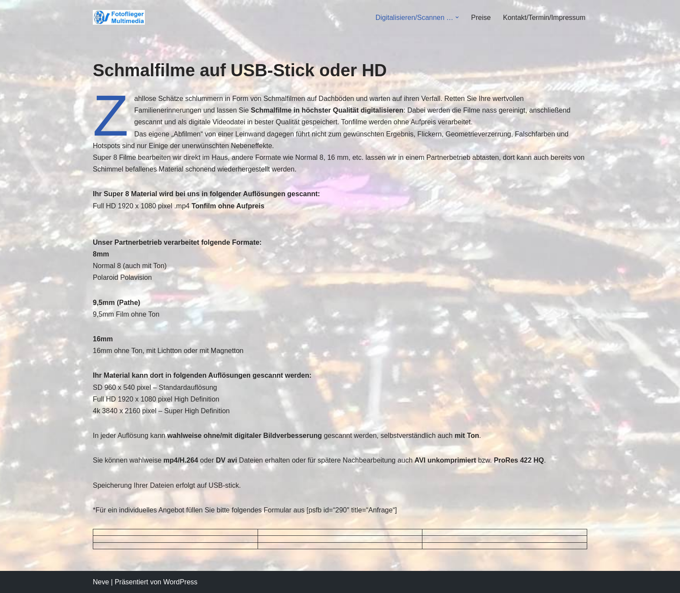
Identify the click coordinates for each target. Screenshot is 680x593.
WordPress (180, 582)
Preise (480, 17)
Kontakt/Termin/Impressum (544, 17)
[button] (457, 17)
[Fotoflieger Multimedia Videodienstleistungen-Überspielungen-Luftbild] (121, 17)
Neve (101, 582)
